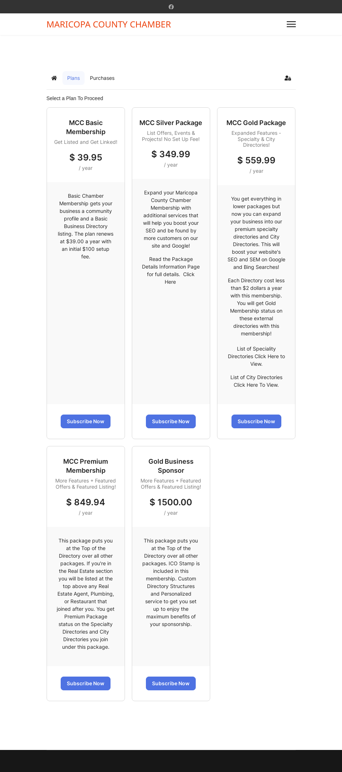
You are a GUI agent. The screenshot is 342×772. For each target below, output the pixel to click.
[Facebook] (171, 6)
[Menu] (291, 24)
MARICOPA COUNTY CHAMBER (109, 24)
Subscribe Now (85, 421)
